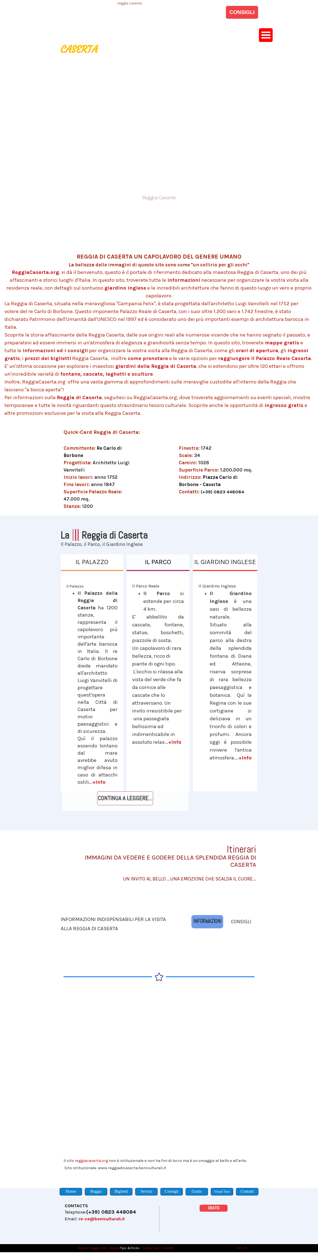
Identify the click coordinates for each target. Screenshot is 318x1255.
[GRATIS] (214, 1208)
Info (104, 1248)
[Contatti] (247, 1191)
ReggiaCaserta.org (35, 272)
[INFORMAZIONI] (207, 922)
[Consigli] (171, 1191)
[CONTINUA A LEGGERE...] (125, 798)
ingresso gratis (284, 405)
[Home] (71, 1191)
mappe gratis (282, 343)
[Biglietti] (121, 1191)
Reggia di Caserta (79, 397)
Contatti (167, 1248)
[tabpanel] (130, 3)
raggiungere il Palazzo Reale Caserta (264, 358)
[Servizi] (146, 1191)
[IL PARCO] (158, 562)
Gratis (146, 1248)
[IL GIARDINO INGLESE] (225, 562)
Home (83, 1248)
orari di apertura (257, 350)
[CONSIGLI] (242, 12)
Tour (156, 1248)
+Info (99, 782)
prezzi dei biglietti (48, 358)
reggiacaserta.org (91, 1160)
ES (245, 1248)
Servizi (114, 1248)
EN (239, 1248)
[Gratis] (197, 1191)
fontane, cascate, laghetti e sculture (106, 374)
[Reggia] (96, 1191)
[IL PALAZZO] (92, 562)
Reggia (95, 1248)
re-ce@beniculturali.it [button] (102, 1218)
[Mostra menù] (266, 35)
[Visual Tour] (222, 1191)
